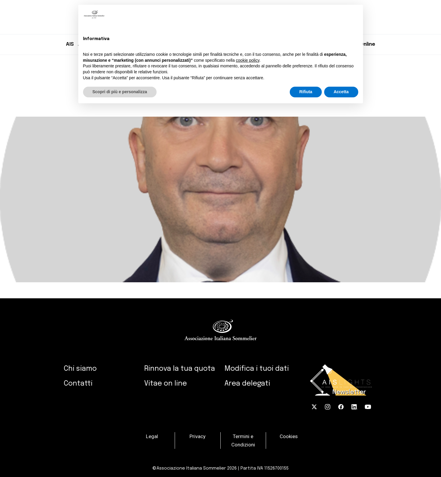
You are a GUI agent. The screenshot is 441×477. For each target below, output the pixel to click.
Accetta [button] (341, 91)
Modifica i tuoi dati (257, 369)
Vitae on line (165, 383)
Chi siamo (80, 369)
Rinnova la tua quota (179, 369)
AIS (70, 44)
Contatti (78, 383)
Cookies (289, 436)
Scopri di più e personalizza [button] (120, 91)
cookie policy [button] (247, 60)
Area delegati (247, 383)
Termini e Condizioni (243, 440)
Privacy (198, 436)
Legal (152, 436)
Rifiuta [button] (305, 91)
